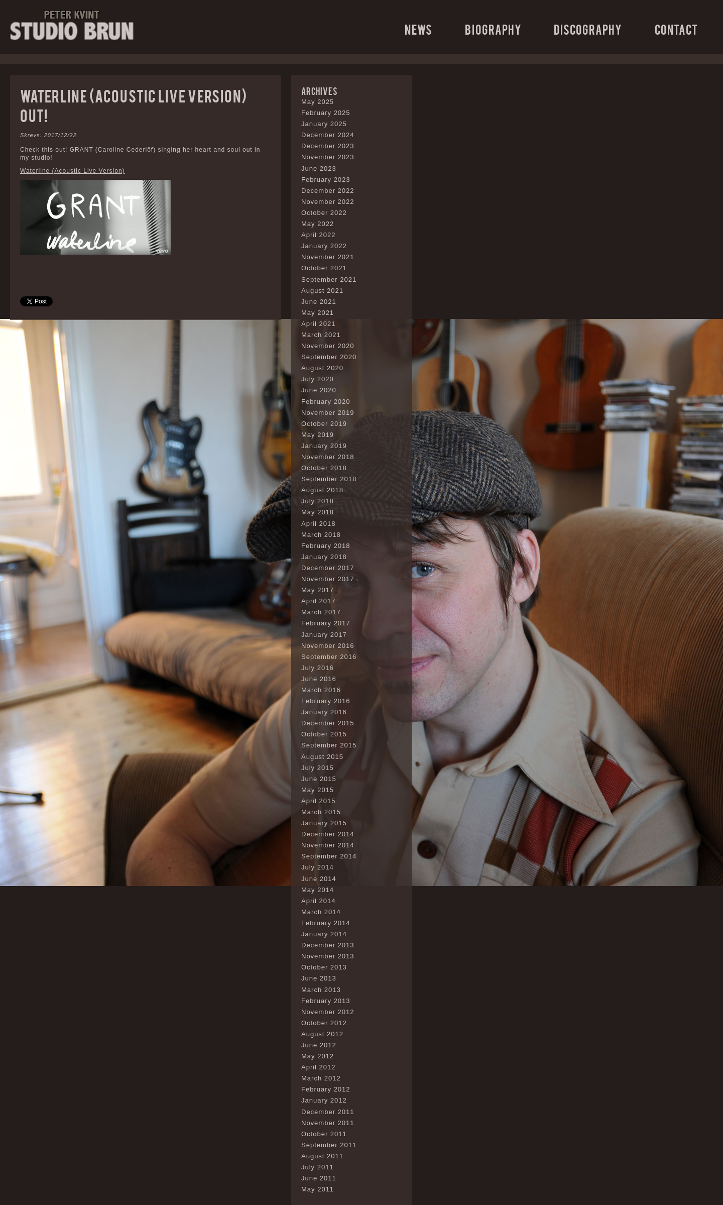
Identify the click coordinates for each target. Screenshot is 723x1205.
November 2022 (327, 201)
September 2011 (328, 1145)
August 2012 (322, 1034)
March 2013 (321, 990)
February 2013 (325, 1001)
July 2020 (317, 379)
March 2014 (321, 912)
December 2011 (327, 1112)
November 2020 (327, 346)
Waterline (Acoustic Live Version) (72, 170)
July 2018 (317, 501)
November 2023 (327, 157)
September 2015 (328, 745)
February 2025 (325, 113)
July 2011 (317, 1167)
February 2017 (325, 623)
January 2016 (324, 712)
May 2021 (317, 312)
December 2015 (327, 723)
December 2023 (327, 146)
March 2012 (321, 1078)
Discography (588, 29)
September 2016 (328, 657)
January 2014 (324, 934)
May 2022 (317, 224)
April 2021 (318, 323)
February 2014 (325, 923)
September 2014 (328, 856)
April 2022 (318, 235)
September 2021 (328, 279)
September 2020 (328, 357)
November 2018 (327, 457)
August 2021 (322, 290)
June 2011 (318, 1178)
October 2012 (324, 1023)
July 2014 (317, 867)
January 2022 (324, 246)
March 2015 (321, 812)
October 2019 (324, 423)
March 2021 (321, 335)
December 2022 (327, 190)
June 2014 (318, 879)
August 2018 (322, 490)
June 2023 (318, 168)
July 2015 (317, 768)
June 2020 (318, 390)
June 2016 (318, 679)
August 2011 (322, 1156)
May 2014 (317, 890)
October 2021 (324, 268)
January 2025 (324, 124)
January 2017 (324, 634)
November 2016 (327, 645)
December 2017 (327, 568)
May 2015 (317, 790)
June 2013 (318, 978)
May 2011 (317, 1189)
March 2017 (321, 612)
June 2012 (318, 1045)
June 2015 (318, 779)
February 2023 (325, 179)
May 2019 (317, 435)
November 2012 (327, 1012)
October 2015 (324, 734)
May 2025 (317, 101)
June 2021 (318, 301)
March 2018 (321, 534)
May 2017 (317, 590)
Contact (676, 29)
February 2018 (325, 546)
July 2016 (317, 668)
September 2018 (328, 479)
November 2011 (327, 1123)
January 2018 (324, 557)
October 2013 (324, 967)
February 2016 (325, 701)
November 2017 (327, 579)
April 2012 (318, 1067)
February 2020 (325, 401)
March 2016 (321, 690)
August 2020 (322, 368)
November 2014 (327, 845)
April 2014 (318, 901)
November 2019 (327, 412)
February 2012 (325, 1089)
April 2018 (318, 523)
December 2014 (327, 834)
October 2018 (324, 468)
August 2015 (322, 756)
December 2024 (327, 135)
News (418, 29)
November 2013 (327, 956)
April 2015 (318, 801)
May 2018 (317, 512)
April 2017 (318, 601)
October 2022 (324, 212)
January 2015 (324, 823)
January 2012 (324, 1100)
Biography (493, 29)
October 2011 (324, 1134)
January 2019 (324, 446)
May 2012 (317, 1056)
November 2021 (327, 257)
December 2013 (327, 945)
